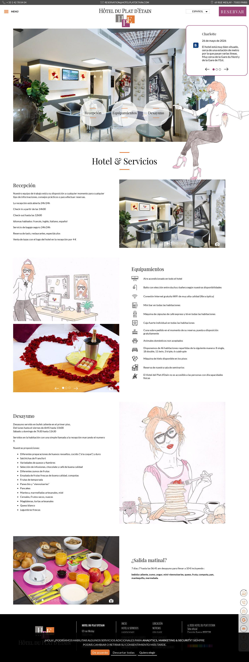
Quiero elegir (147, 652)
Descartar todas (124, 652)
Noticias (157, 628)
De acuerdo (100, 652)
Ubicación (158, 623)
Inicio (124, 623)
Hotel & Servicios (130, 628)
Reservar (232, 11)
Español (197, 11)
